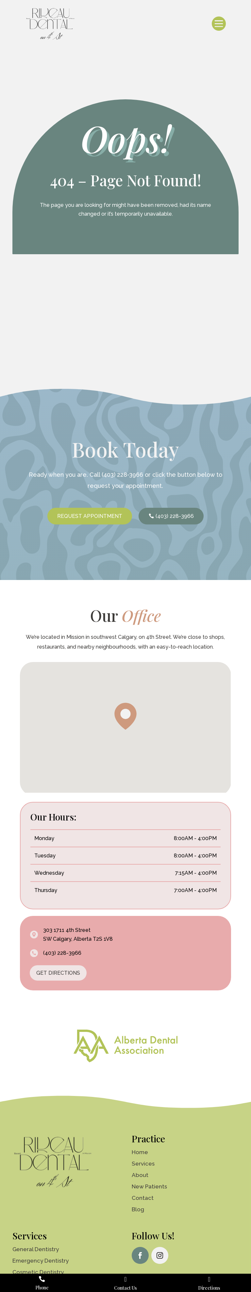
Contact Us (125, 1288)
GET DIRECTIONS (58, 973)
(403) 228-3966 (122, 474)
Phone (42, 1287)
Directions (209, 1288)
